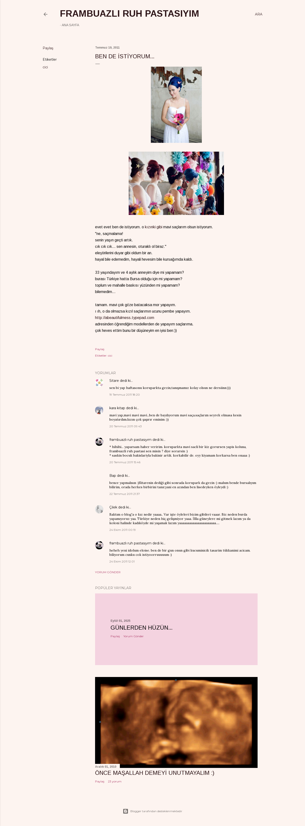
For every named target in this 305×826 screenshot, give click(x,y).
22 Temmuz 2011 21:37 (124, 494)
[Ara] (258, 14)
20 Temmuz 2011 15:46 (124, 462)
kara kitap (117, 408)
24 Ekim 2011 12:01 (122, 561)
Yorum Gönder (108, 572)
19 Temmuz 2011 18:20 (124, 394)
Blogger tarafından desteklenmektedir (152, 811)
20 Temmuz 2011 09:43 (125, 426)
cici (45, 67)
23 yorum (115, 781)
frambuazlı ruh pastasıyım (129, 14)
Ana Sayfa (70, 25)
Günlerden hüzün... (142, 627)
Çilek (113, 507)
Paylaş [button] (48, 48)
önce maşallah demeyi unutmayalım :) (154, 773)
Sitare (114, 380)
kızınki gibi (153, 227)
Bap (112, 475)
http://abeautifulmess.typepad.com (124, 318)
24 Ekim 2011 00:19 (122, 530)
